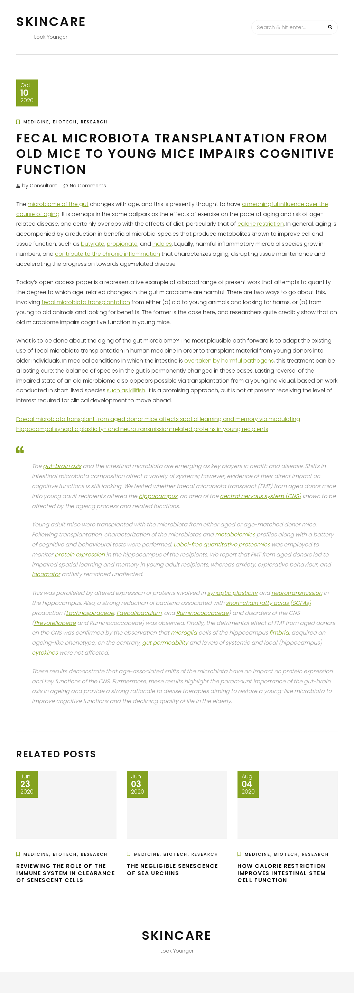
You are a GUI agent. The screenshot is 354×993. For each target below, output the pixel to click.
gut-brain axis (62, 466)
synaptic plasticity (232, 593)
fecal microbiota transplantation (85, 302)
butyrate (92, 244)
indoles (162, 244)
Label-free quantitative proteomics (222, 545)
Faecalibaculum (139, 613)
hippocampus (158, 496)
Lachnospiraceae (90, 613)
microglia (184, 633)
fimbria (279, 633)
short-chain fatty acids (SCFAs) (268, 603)
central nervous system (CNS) (260, 496)
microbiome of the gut (58, 204)
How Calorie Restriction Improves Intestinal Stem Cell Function (281, 873)
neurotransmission (296, 593)
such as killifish (126, 390)
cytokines (45, 653)
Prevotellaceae (55, 623)
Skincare (51, 21)
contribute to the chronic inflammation (107, 254)
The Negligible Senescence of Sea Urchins (172, 869)
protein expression (80, 555)
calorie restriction (260, 224)
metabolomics (235, 534)
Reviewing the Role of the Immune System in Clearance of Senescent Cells (65, 873)
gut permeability (165, 643)
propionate (122, 244)
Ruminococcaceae (202, 613)
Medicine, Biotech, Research (66, 122)
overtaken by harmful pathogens (229, 361)
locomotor (46, 574)
